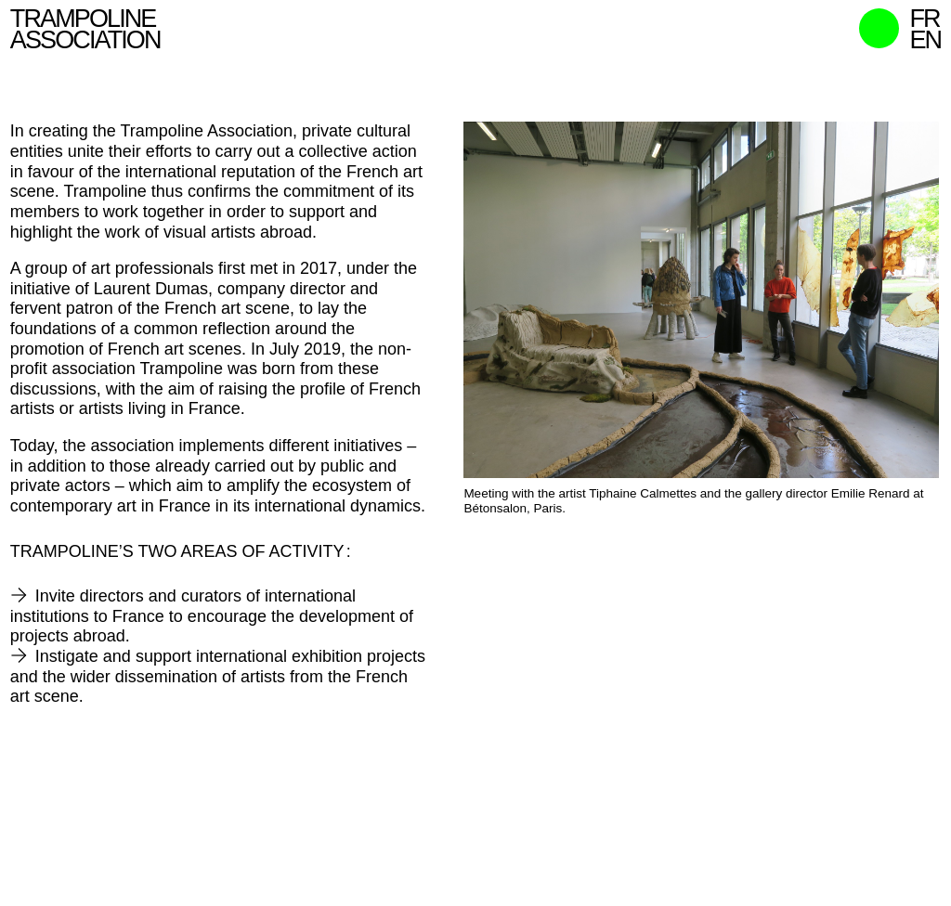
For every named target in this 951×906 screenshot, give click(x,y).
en (925, 40)
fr (924, 18)
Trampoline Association (85, 29)
